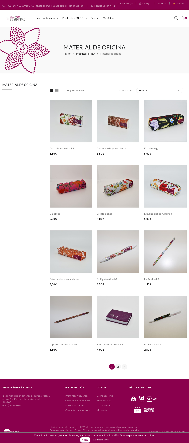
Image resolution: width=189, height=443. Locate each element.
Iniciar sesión (104, 405)
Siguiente (124, 366)
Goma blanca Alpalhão (62, 148)
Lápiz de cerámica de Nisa (64, 344)
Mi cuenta (102, 410)
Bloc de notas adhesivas (110, 344)
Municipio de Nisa (177, 431)
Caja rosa (55, 213)
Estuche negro (152, 148)
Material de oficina (19, 85)
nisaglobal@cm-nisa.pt (103, 6)
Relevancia (160, 90)
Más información (101, 440)
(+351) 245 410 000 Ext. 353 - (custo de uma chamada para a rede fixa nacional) (43, 6)
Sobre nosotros (105, 395)
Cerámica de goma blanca (111, 148)
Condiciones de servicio (77, 400)
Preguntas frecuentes (77, 395)
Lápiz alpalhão (152, 279)
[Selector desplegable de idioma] (180, 3)
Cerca (85, 440)
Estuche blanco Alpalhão (158, 213)
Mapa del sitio (104, 400)
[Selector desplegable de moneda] (162, 3)
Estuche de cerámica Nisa (64, 279)
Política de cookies (75, 405)
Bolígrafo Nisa (152, 344)
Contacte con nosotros (77, 410)
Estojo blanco (104, 213)
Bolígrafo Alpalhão (107, 279)
